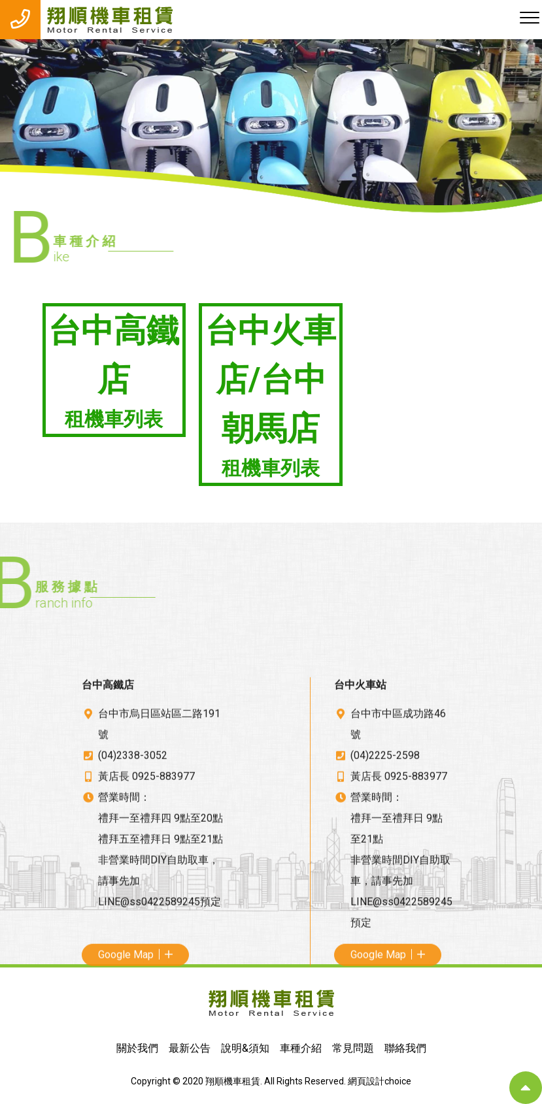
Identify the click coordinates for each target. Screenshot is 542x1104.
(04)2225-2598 (385, 882)
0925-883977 (163, 903)
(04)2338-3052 (132, 882)
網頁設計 (366, 1081)
